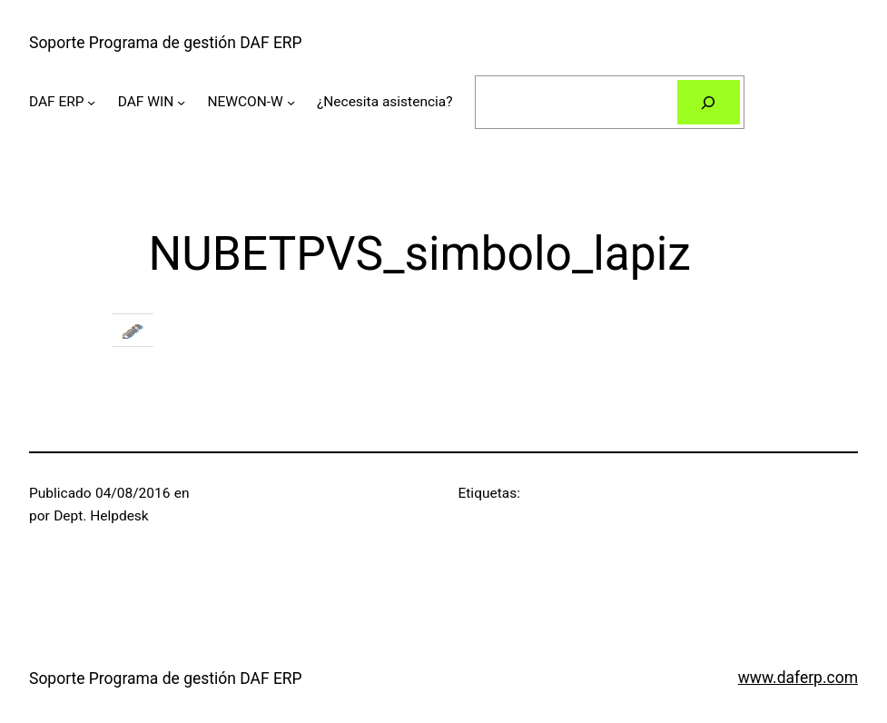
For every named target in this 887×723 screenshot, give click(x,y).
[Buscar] (708, 102)
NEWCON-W (244, 102)
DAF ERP (56, 102)
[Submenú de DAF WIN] (181, 102)
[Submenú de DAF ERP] (91, 102)
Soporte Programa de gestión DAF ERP (165, 43)
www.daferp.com (798, 678)
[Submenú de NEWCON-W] (291, 102)
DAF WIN (146, 102)
